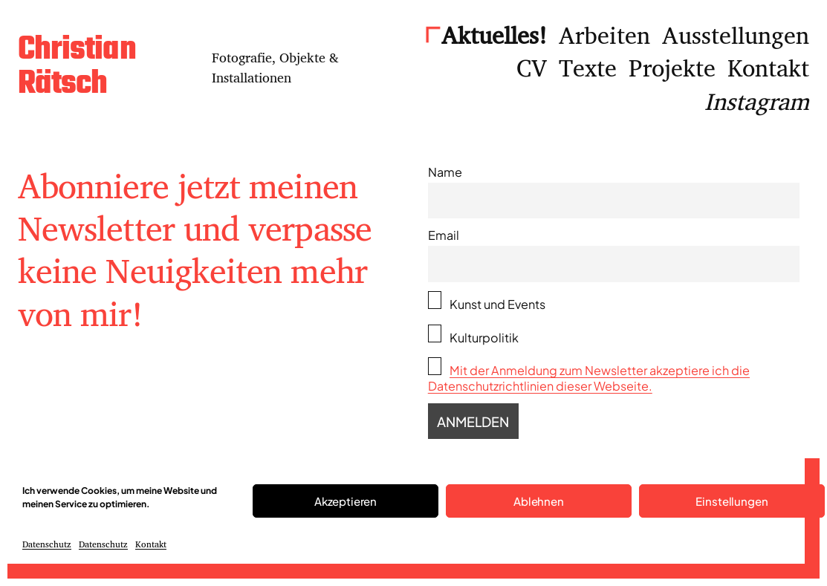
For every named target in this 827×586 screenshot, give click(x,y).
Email (443, 235)
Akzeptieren (345, 501)
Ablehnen (538, 501)
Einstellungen (731, 501)
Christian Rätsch (77, 67)
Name (445, 172)
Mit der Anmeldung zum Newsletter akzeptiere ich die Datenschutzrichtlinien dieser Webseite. (589, 378)
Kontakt (150, 544)
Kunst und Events (486, 301)
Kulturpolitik (473, 335)
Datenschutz (46, 544)
